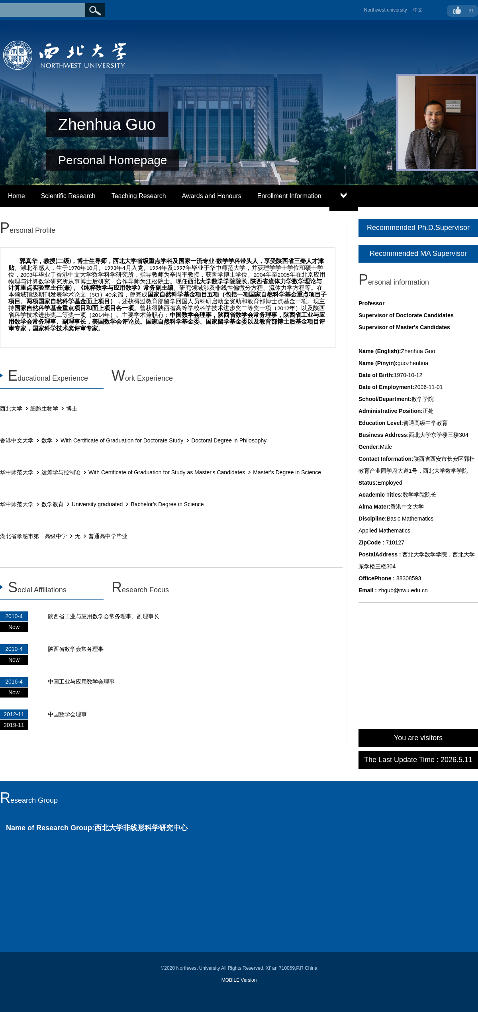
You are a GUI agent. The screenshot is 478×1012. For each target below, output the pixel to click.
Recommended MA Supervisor (418, 253)
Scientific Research (68, 196)
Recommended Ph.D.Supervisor (418, 228)
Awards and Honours (211, 196)
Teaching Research (139, 196)
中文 (418, 10)
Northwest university (385, 10)
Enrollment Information (289, 196)
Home (16, 196)
